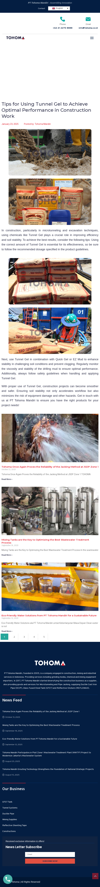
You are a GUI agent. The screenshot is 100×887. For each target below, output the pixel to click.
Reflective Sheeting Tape (14, 825)
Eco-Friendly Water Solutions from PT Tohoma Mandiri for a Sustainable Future (49, 615)
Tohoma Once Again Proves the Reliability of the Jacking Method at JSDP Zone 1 (50, 466)
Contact (41, 8)
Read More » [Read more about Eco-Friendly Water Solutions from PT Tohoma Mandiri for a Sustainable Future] (7, 631)
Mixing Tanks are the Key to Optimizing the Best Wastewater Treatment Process (41, 725)
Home (7, 63)
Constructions (9, 831)
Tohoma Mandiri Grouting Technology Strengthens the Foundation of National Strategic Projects (48, 769)
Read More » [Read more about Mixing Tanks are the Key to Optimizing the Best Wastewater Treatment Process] (7, 555)
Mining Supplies (9, 819)
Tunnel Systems (9, 808)
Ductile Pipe (8, 813)
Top (95, 876)
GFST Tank (7, 802)
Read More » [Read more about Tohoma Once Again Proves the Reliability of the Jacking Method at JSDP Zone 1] (7, 479)
